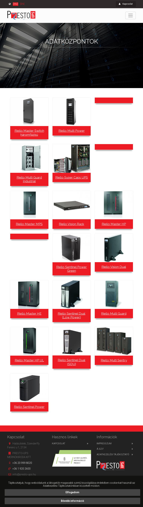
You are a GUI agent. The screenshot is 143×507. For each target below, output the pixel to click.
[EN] (22, 4)
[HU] (15, 4)
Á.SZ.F (100, 448)
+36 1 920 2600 (21, 468)
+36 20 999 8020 (22, 462)
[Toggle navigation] (130, 15)
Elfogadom (72, 492)
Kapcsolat (126, 4)
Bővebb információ (72, 500)
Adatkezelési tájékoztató (113, 454)
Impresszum (104, 443)
